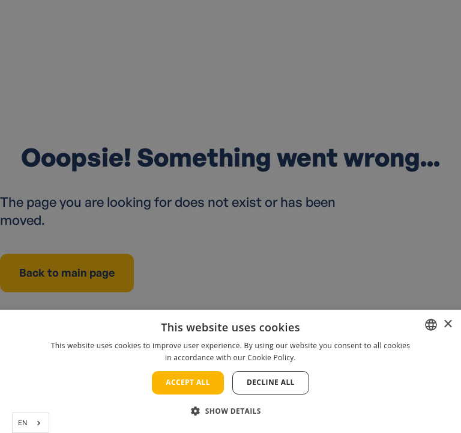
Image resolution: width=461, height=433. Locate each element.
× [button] (447, 324)
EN (22, 422)
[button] (230, 411)
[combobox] (30, 423)
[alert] (230, 216)
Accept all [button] (188, 382)
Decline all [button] (271, 382)
